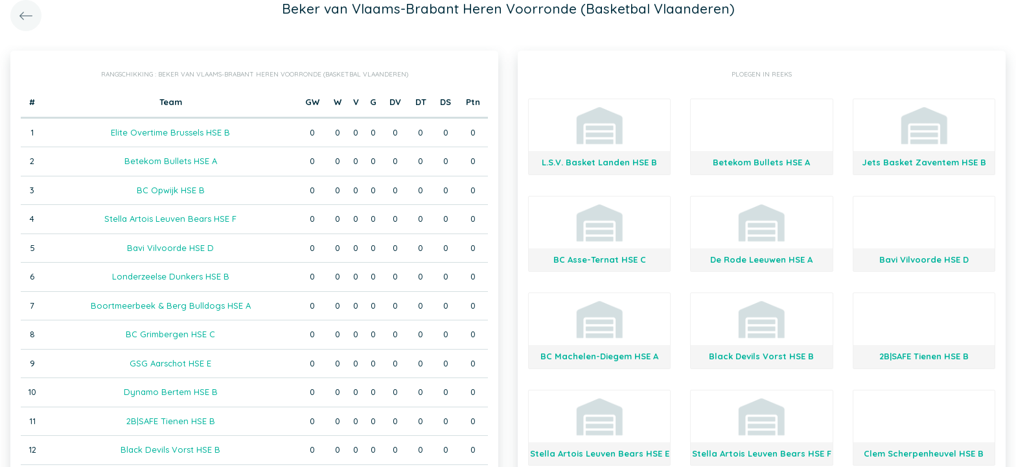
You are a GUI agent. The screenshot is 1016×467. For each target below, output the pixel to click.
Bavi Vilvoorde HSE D (170, 248)
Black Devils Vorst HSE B (170, 449)
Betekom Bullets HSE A (170, 161)
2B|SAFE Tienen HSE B (170, 421)
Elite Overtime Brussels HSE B (170, 132)
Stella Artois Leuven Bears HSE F (170, 218)
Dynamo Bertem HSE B (171, 392)
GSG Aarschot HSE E (170, 363)
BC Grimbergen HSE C (170, 334)
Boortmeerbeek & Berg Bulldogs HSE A (171, 305)
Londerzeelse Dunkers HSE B (170, 276)
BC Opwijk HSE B (171, 190)
